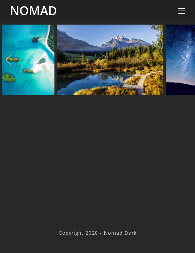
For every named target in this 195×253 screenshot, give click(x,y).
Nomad (33, 10)
